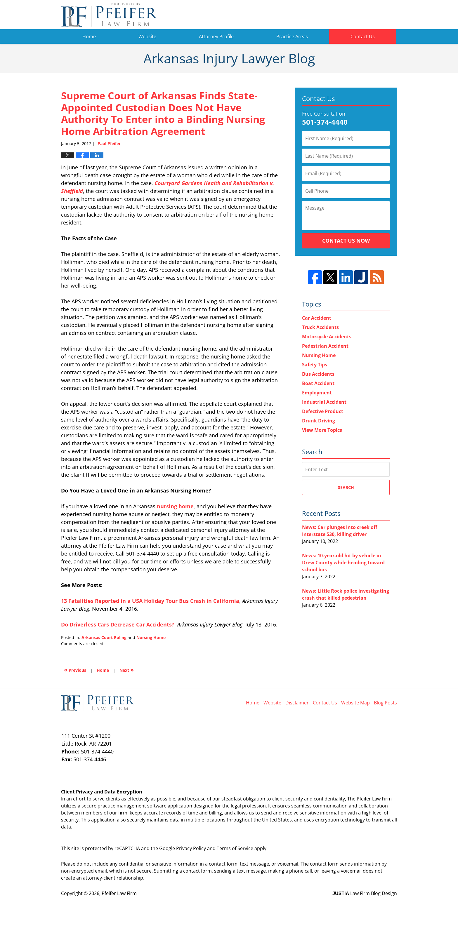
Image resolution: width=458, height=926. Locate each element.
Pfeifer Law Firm (366, 15)
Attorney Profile (216, 36)
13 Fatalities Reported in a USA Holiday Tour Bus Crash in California (150, 600)
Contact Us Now (346, 240)
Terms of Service (235, 848)
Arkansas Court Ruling (103, 637)
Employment (317, 392)
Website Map (355, 702)
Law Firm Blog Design (364, 893)
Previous (75, 669)
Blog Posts (385, 702)
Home (89, 36)
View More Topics (322, 430)
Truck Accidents (320, 327)
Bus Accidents (318, 374)
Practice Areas (292, 36)
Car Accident (316, 318)
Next (126, 669)
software (156, 806)
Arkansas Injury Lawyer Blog (109, 15)
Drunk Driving (318, 420)
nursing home (175, 506)
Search (346, 487)
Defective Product (322, 411)
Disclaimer (297, 702)
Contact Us (363, 36)
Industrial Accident (324, 402)
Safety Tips (314, 364)
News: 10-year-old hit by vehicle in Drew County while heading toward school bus (343, 562)
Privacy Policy (191, 848)
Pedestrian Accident (325, 346)
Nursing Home (151, 637)
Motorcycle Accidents (326, 336)
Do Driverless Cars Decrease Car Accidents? (117, 624)
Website (147, 36)
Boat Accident (318, 383)
